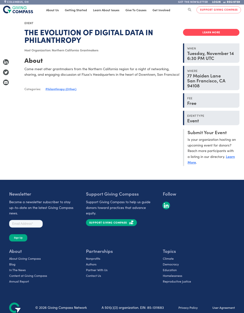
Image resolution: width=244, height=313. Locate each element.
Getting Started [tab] (69, 10)
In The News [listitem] (17, 270)
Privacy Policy (188, 308)
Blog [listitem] (12, 264)
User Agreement (223, 308)
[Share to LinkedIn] (6, 62)
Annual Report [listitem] (19, 281)
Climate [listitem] (168, 258)
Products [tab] (176, 10)
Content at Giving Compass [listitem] (28, 276)
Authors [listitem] (91, 264)
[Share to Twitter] (6, 72)
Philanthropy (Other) (61, 89)
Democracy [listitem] (171, 264)
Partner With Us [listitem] (97, 270)
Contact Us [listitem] (93, 276)
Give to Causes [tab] (129, 10)
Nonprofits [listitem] (93, 258)
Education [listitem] (170, 270)
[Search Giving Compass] (189, 9)
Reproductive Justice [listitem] (177, 281)
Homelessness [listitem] (172, 276)
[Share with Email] (6, 82)
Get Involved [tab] (155, 10)
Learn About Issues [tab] (99, 10)
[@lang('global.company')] (18, 9)
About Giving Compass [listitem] (25, 258)
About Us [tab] (45, 10)
